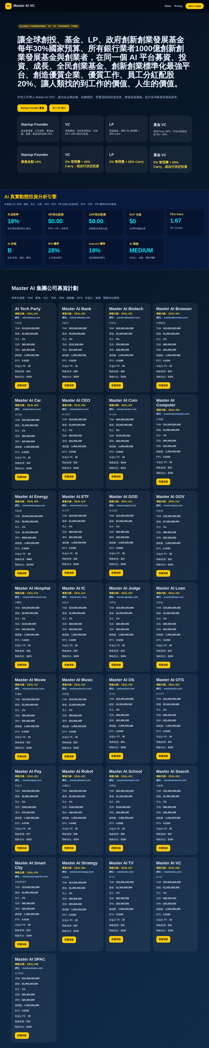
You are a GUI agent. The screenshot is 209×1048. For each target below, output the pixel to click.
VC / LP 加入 (59, 108)
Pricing (178, 6)
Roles (168, 6)
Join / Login (194, 6)
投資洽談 (22, 385)
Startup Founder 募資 (32, 108)
